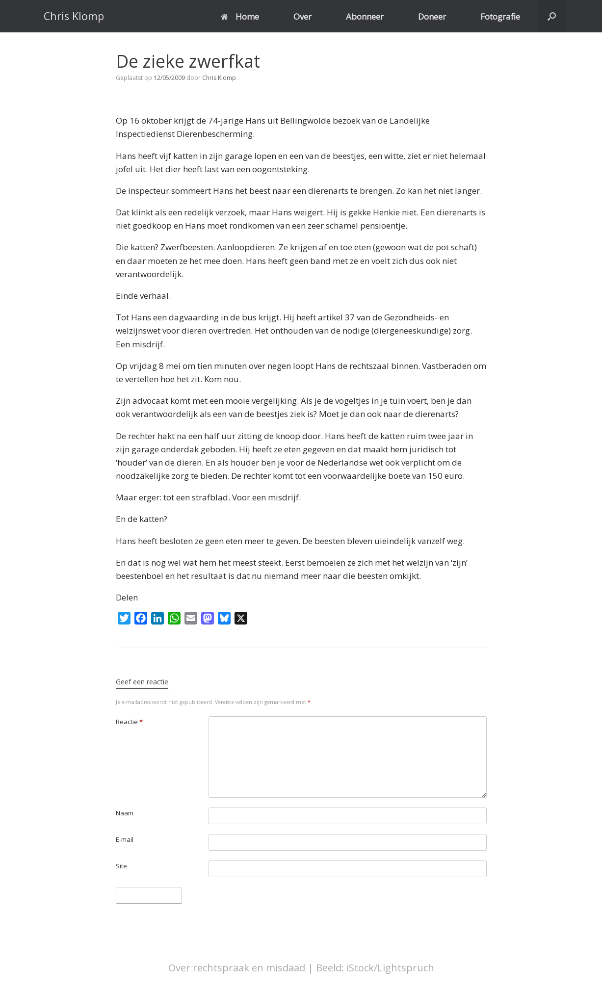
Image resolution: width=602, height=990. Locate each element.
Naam (124, 812)
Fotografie (500, 16)
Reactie (129, 721)
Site (121, 865)
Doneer (432, 16)
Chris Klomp (219, 78)
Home (240, 16)
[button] (551, 16)
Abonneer (365, 16)
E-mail (124, 839)
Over (302, 16)
